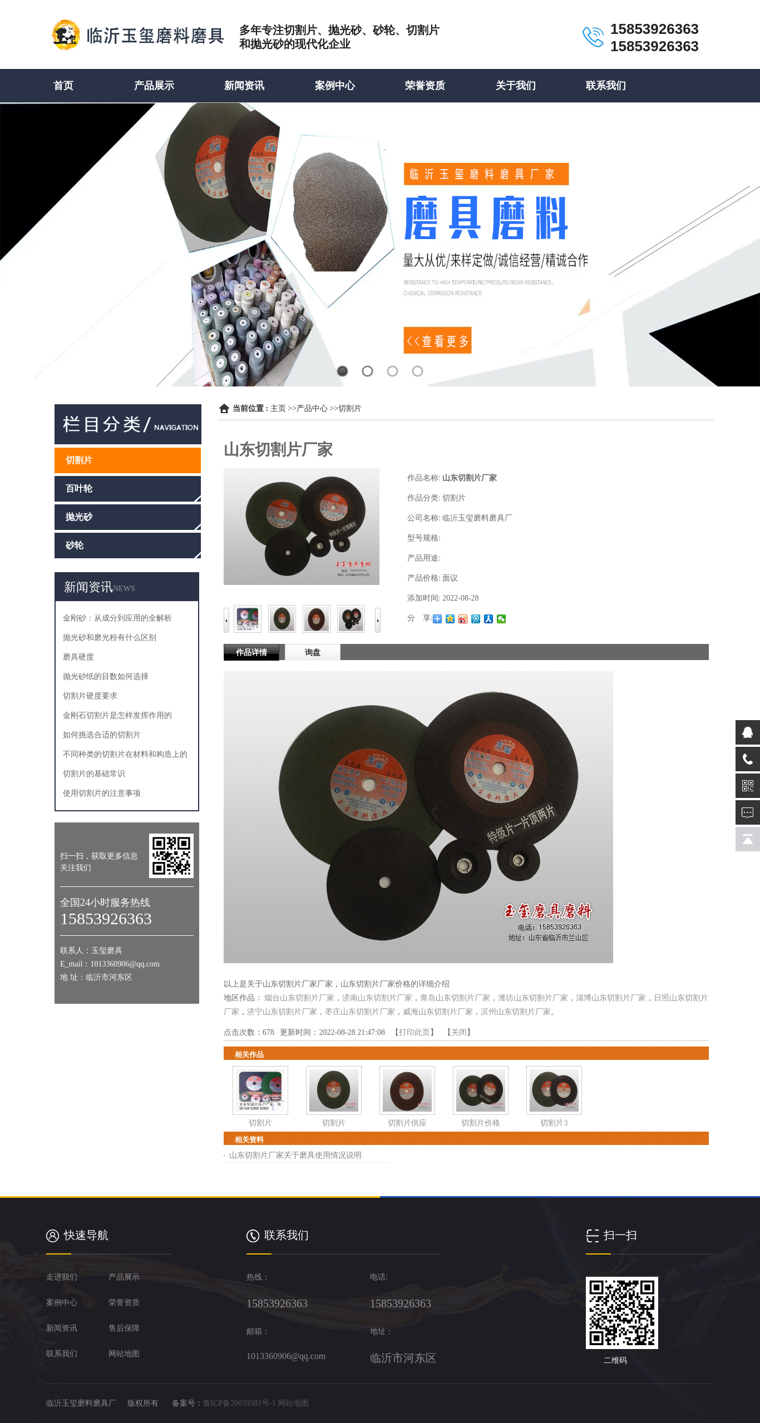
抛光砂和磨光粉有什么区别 (109, 637)
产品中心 (312, 408)
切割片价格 (480, 1123)
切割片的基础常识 (94, 774)
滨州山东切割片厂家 (516, 1012)
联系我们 (606, 85)
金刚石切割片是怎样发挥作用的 (117, 715)
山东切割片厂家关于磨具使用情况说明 (295, 1155)
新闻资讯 (244, 85)
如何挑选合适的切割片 (102, 735)
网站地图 (293, 1403)
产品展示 (154, 85)
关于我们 (516, 85)
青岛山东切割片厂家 (455, 998)
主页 (278, 408)
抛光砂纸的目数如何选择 (106, 676)
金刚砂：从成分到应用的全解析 (117, 618)
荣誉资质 (425, 85)
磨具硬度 (78, 657)
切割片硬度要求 (90, 696)
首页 (63, 85)
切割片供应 (407, 1123)
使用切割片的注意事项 (102, 793)
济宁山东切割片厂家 (282, 1012)
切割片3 (553, 1123)
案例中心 (335, 85)
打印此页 (414, 1032)
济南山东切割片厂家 (377, 998)
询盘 (312, 652)
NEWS (124, 588)
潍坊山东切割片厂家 (533, 998)
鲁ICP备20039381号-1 (239, 1403)
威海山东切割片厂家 (438, 1012)
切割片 (350, 408)
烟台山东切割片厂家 (299, 998)
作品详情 (251, 652)
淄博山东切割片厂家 (611, 998)
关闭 (459, 1032)
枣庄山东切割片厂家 (360, 1012)
